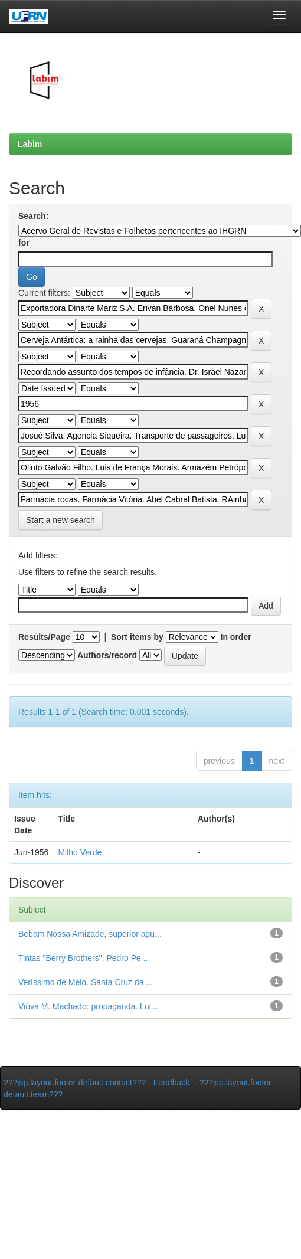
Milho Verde (80, 852)
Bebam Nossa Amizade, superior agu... (90, 933)
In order (236, 637)
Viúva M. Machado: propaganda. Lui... (88, 1006)
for (24, 242)
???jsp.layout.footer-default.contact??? (75, 1082)
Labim (30, 144)
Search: (33, 216)
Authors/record (107, 655)
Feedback (171, 1082)
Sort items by (137, 637)
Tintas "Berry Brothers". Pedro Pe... (83, 958)
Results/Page (44, 637)
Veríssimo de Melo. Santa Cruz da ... (85, 982)
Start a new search (60, 520)
